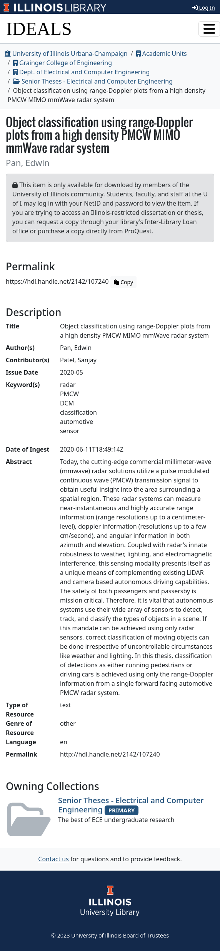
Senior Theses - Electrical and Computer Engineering (93, 81)
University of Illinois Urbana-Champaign (66, 53)
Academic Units (161, 53)
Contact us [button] (53, 859)
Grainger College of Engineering (62, 63)
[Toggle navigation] (209, 29)
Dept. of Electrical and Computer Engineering (81, 72)
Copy (123, 282)
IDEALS (39, 28)
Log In (203, 7)
